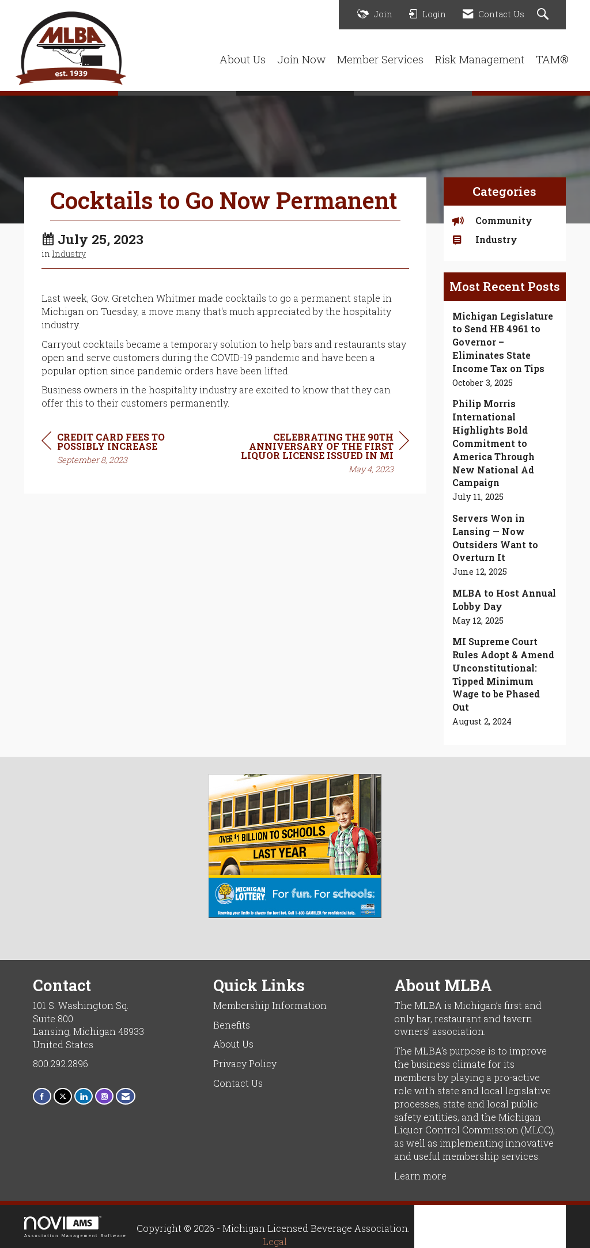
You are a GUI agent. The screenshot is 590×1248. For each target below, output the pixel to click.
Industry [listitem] (484, 239)
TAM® (552, 59)
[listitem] (505, 349)
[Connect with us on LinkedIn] (83, 1096)
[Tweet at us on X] (63, 1096)
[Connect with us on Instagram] (104, 1096)
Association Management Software (75, 1227)
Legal (275, 1241)
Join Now (301, 59)
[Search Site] (544, 14)
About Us (243, 59)
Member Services (380, 59)
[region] (322, 455)
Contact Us (238, 1083)
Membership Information (270, 1005)
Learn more (420, 1176)
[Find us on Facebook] (42, 1096)
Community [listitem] (492, 220)
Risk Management (479, 59)
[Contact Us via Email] (125, 1096)
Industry (69, 253)
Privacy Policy (245, 1063)
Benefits (231, 1025)
